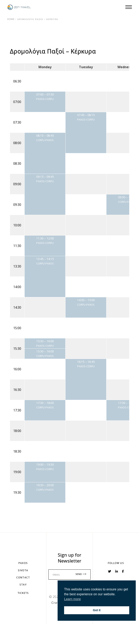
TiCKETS (23, 593)
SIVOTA (23, 570)
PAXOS (23, 563)
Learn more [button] (72, 599)
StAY (23, 584)
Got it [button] (97, 610)
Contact (23, 577)
